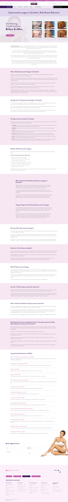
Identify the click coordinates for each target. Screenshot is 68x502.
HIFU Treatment (55, 485)
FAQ (49, 3)
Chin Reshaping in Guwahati (21, 486)
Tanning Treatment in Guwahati (45, 484)
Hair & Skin (26, 6)
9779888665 (58, 0)
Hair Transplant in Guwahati (45, 492)
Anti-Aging (20, 6)
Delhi (9, 476)
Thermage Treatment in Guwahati (34, 487)
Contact (56, 3)
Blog (52, 3)
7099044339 (48, 0)
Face (15, 6)
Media (14, 3)
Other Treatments (38, 6)
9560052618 (31, 0)
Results (11, 3)
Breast (31, 6)
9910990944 (39, 0)
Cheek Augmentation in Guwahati (22, 489)
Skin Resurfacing (43, 487)
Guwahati (26, 476)
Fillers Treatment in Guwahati (33, 490)
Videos (18, 3)
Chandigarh (36, 476)
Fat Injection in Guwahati (21, 487)
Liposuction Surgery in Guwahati (57, 491)
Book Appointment (57, 7)
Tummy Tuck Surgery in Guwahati (57, 489)
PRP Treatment (43, 486)
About (7, 3)
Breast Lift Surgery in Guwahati (10, 489)
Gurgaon (17, 476)
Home (33, 10)
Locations (60, 3)
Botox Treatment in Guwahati (33, 488)
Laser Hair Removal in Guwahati (45, 493)
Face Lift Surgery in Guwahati (21, 484)
